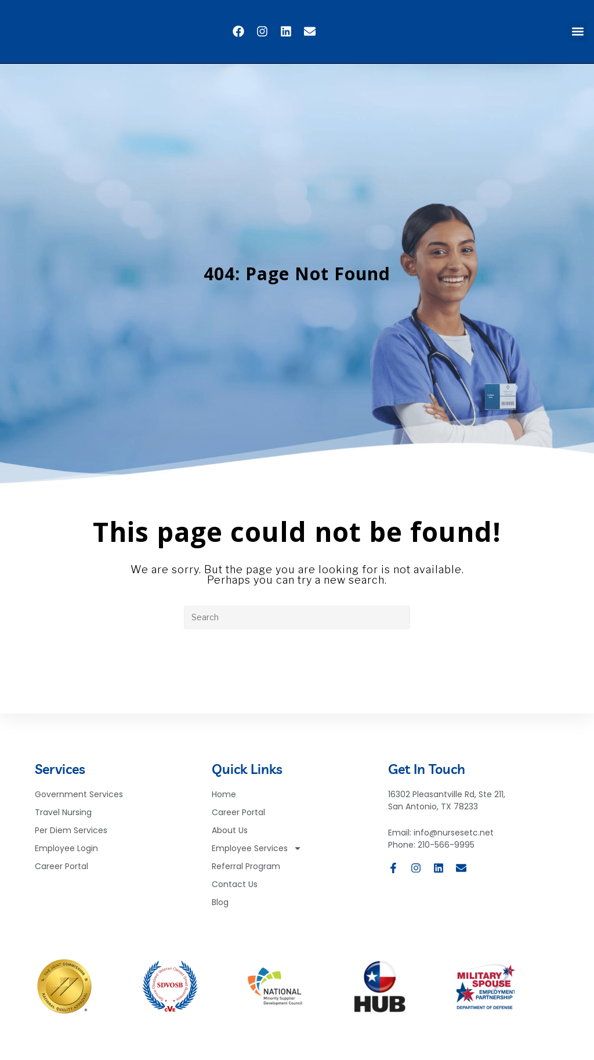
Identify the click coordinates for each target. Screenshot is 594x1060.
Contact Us (235, 888)
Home (224, 798)
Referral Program (246, 870)
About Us (230, 834)
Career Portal (238, 816)
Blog (220, 906)
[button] (577, 31)
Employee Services (257, 852)
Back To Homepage (297, 676)
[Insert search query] (297, 617)
